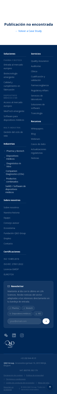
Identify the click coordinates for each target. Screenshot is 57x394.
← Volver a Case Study (28, 31)
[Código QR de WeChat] (6, 335)
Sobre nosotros (11, 207)
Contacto (8, 243)
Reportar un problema (9, 388)
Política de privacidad (35, 375)
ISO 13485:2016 (11, 258)
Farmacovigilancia (40, 85)
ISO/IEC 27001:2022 (13, 264)
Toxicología (36, 113)
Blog (33, 133)
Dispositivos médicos (11, 157)
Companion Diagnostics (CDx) (14, 172)
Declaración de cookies (13, 375)
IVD (38, 313)
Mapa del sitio (43, 383)
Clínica (34, 71)
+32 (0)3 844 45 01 (28, 358)
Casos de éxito (38, 144)
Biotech (28, 308)
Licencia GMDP (11, 269)
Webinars (35, 138)
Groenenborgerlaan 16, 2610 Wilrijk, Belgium (25, 364)
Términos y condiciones (16, 379)
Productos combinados (11, 180)
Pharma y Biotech (14, 150)
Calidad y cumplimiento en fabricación (12, 86)
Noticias (35, 158)
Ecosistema (9, 228)
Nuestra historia (11, 212)
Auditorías (36, 66)
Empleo (7, 238)
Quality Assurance (40, 61)
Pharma (14, 308)
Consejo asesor (11, 222)
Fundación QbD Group (15, 233)
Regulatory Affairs (39, 90)
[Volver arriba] (50, 387)
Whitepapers (37, 128)
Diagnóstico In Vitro (12, 165)
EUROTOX (9, 274)
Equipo (7, 217)
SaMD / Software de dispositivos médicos (15, 189)
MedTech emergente (14, 111)
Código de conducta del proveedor (20, 383)
